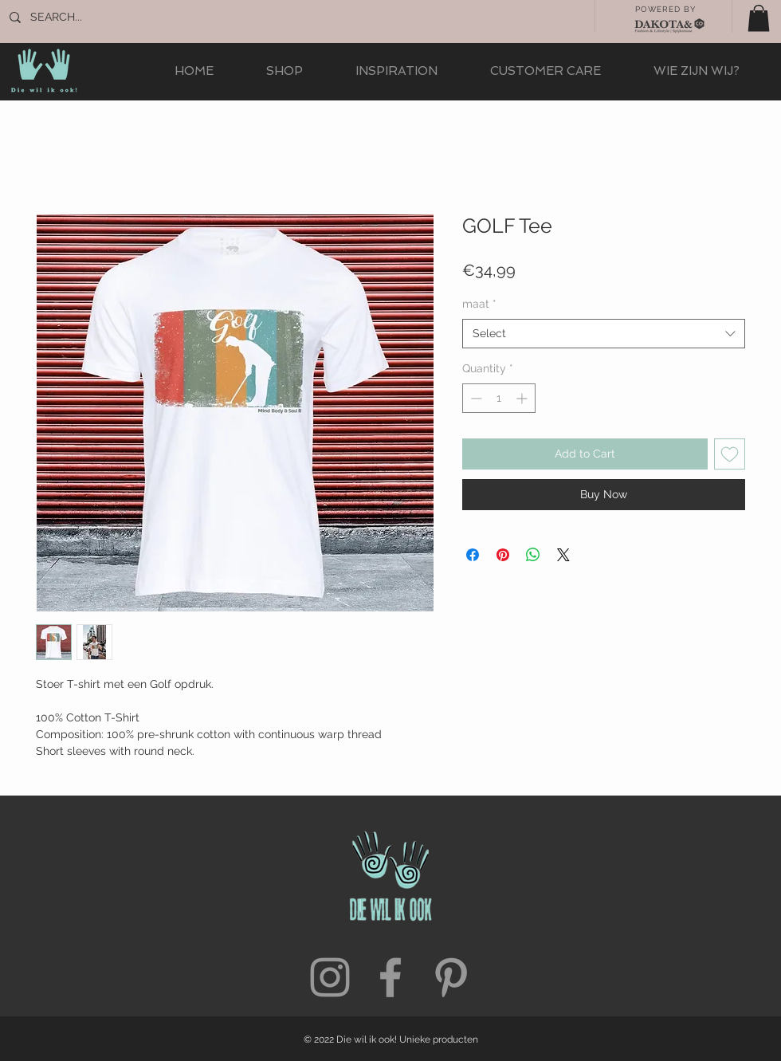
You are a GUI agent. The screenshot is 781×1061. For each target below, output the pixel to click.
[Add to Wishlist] (729, 454)
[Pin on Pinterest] (502, 554)
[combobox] (603, 334)
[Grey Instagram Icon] (330, 977)
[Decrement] (475, 398)
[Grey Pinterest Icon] (451, 977)
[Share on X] (563, 554)
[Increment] (523, 398)
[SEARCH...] (83, 17)
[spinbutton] (499, 398)
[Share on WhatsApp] (533, 554)
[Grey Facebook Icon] (390, 977)
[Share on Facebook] (472, 554)
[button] (759, 18)
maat (479, 303)
